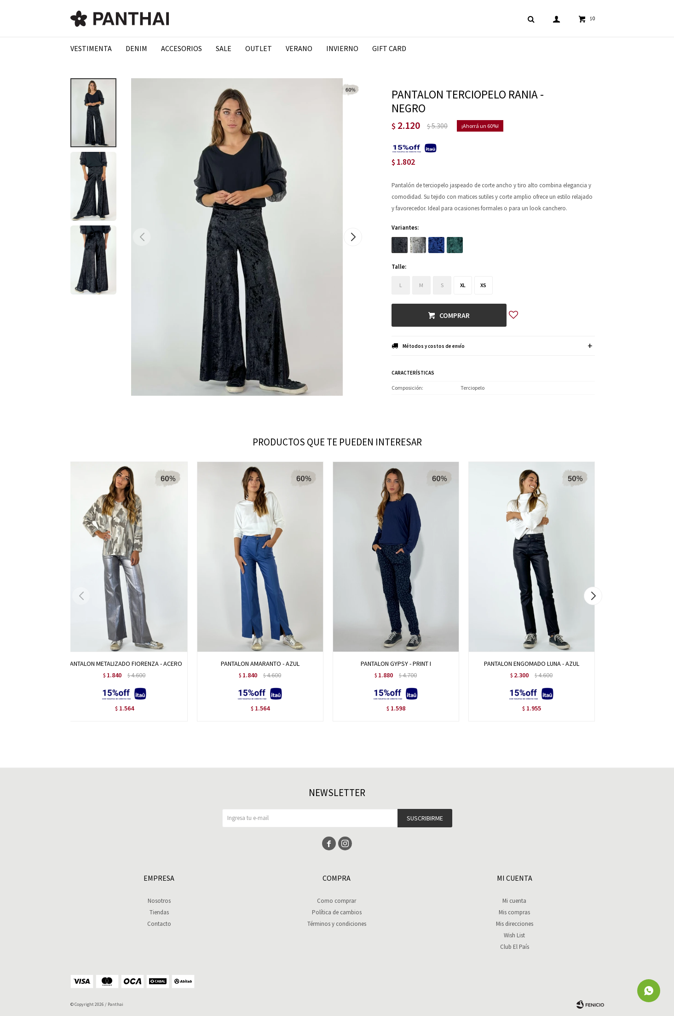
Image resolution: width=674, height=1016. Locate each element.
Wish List (514, 935)
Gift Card (389, 48)
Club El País (514, 947)
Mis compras (514, 912)
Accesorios (181, 48)
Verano (299, 48)
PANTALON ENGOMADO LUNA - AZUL (531, 663)
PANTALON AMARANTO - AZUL (260, 663)
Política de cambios (337, 912)
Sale (223, 48)
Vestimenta (91, 48)
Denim (136, 48)
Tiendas (159, 912)
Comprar (454, 315)
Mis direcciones (514, 924)
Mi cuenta (514, 901)
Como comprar (336, 901)
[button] (353, 237)
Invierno (342, 48)
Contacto (159, 924)
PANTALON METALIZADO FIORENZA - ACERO (124, 663)
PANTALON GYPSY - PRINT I (396, 663)
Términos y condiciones (336, 924)
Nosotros (159, 901)
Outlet (258, 48)
